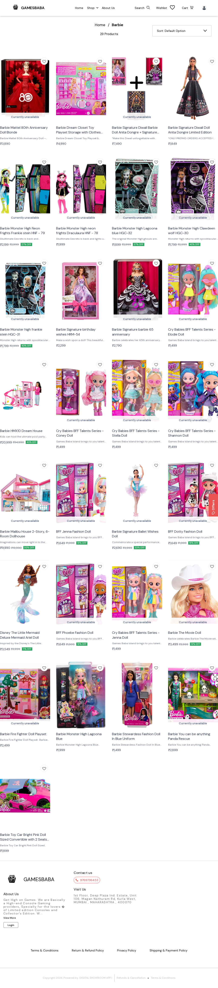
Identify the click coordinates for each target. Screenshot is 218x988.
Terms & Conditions (163, 978)
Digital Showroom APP (95, 978)
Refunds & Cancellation (131, 978)
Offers (213, 507)
